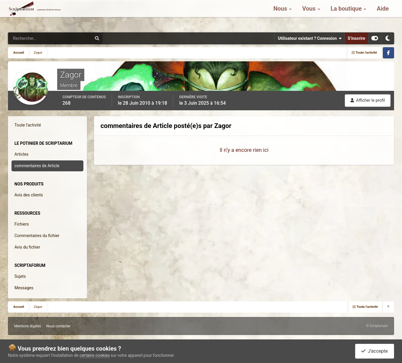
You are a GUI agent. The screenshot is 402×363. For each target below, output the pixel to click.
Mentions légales (27, 326)
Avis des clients (28, 195)
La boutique (347, 14)
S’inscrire (356, 38)
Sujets (20, 276)
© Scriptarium (377, 326)
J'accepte (374, 351)
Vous (309, 14)
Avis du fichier (27, 247)
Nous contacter (58, 326)
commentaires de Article (37, 165)
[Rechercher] (34, 38)
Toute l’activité (27, 125)
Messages (23, 287)
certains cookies (95, 355)
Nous (281, 14)
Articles (21, 154)
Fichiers (21, 224)
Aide (383, 14)
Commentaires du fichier (37, 235)
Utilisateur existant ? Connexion (310, 38)
